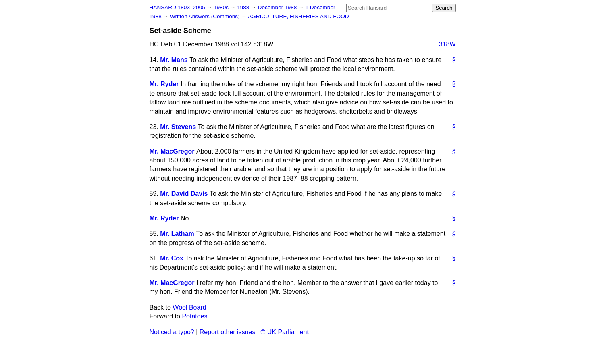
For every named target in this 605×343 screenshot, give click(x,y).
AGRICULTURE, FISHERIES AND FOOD (298, 16)
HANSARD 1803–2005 (177, 7)
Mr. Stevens (178, 126)
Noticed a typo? (172, 331)
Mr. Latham (177, 233)
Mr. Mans (173, 59)
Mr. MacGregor (172, 151)
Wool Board (189, 307)
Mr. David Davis (184, 193)
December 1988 (278, 7)
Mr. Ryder (164, 84)
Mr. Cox (171, 258)
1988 (244, 7)
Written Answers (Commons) (205, 16)
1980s (222, 7)
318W (447, 44)
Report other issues (228, 331)
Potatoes (194, 316)
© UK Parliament (285, 331)
